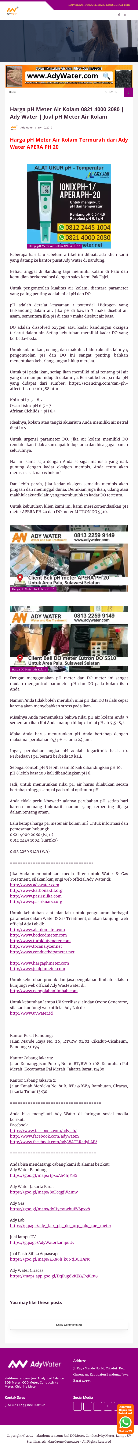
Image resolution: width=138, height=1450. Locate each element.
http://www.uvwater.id (31, 1013)
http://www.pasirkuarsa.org (36, 901)
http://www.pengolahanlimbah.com (44, 990)
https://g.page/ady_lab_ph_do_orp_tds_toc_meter (60, 1225)
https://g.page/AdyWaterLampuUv (42, 1242)
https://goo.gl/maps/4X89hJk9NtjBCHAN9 (50, 1259)
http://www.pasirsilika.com (36, 896)
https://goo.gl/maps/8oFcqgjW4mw (44, 1192)
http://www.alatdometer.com (37, 929)
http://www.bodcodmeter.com (38, 935)
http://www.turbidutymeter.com (40, 940)
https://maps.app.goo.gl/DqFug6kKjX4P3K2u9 (54, 1276)
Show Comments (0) (69, 1324)
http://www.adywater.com (34, 884)
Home (13, 92)
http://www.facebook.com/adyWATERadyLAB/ (53, 1141)
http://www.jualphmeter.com (37, 968)
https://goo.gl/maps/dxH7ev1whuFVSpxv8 (50, 1209)
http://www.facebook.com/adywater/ (45, 1136)
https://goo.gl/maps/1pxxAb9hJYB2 (43, 1175)
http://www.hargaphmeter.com (39, 963)
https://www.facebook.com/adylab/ (43, 1130)
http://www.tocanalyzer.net (36, 946)
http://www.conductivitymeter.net (42, 952)
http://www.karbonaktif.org (36, 890)
